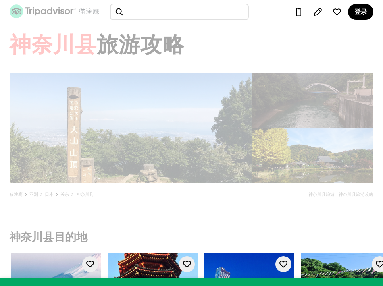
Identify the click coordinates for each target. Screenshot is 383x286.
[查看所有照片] (131, 128)
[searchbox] (179, 11)
